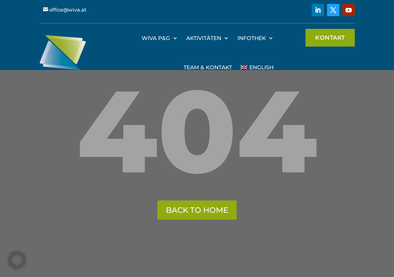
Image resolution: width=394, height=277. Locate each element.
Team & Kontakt (208, 67)
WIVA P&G (156, 38)
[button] (17, 260)
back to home (197, 210)
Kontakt (330, 37)
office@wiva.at (67, 10)
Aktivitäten (203, 38)
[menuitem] (256, 67)
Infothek (251, 38)
